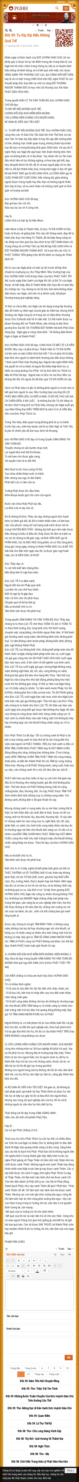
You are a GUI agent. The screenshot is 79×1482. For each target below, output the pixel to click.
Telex (62, 1254)
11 (21, 1374)
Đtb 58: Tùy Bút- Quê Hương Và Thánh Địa (39, 1438)
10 (67, 1368)
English (71, 1)
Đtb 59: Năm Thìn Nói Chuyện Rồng (39, 1381)
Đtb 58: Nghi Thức (39, 1446)
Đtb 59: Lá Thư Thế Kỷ (39, 1423)
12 (28, 1374)
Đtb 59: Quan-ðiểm (39, 1415)
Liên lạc (61, 1)
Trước (41, 30)
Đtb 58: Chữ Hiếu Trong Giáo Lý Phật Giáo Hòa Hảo (39, 1461)
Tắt (55, 1254)
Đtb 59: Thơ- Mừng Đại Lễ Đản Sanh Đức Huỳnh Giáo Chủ (40, 1408)
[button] (66, 8)
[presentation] (30, 1345)
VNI (69, 1254)
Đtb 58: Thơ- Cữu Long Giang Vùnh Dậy (39, 1431)
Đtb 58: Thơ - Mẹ (39, 1454)
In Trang (6, 1248)
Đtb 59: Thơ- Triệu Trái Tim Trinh (40, 1388)
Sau (49, 30)
